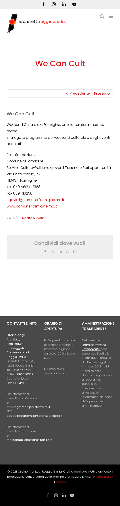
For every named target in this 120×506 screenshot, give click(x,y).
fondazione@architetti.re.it (32, 440)
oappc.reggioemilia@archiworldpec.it (34, 416)
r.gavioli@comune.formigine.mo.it (35, 199)
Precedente (80, 93)
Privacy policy (103, 477)
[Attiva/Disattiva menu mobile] (111, 16)
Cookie (61, 482)
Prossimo (102, 93)
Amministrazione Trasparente (94, 347)
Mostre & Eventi (33, 218)
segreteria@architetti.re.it (31, 407)
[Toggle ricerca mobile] (102, 16)
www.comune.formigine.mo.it (32, 206)
